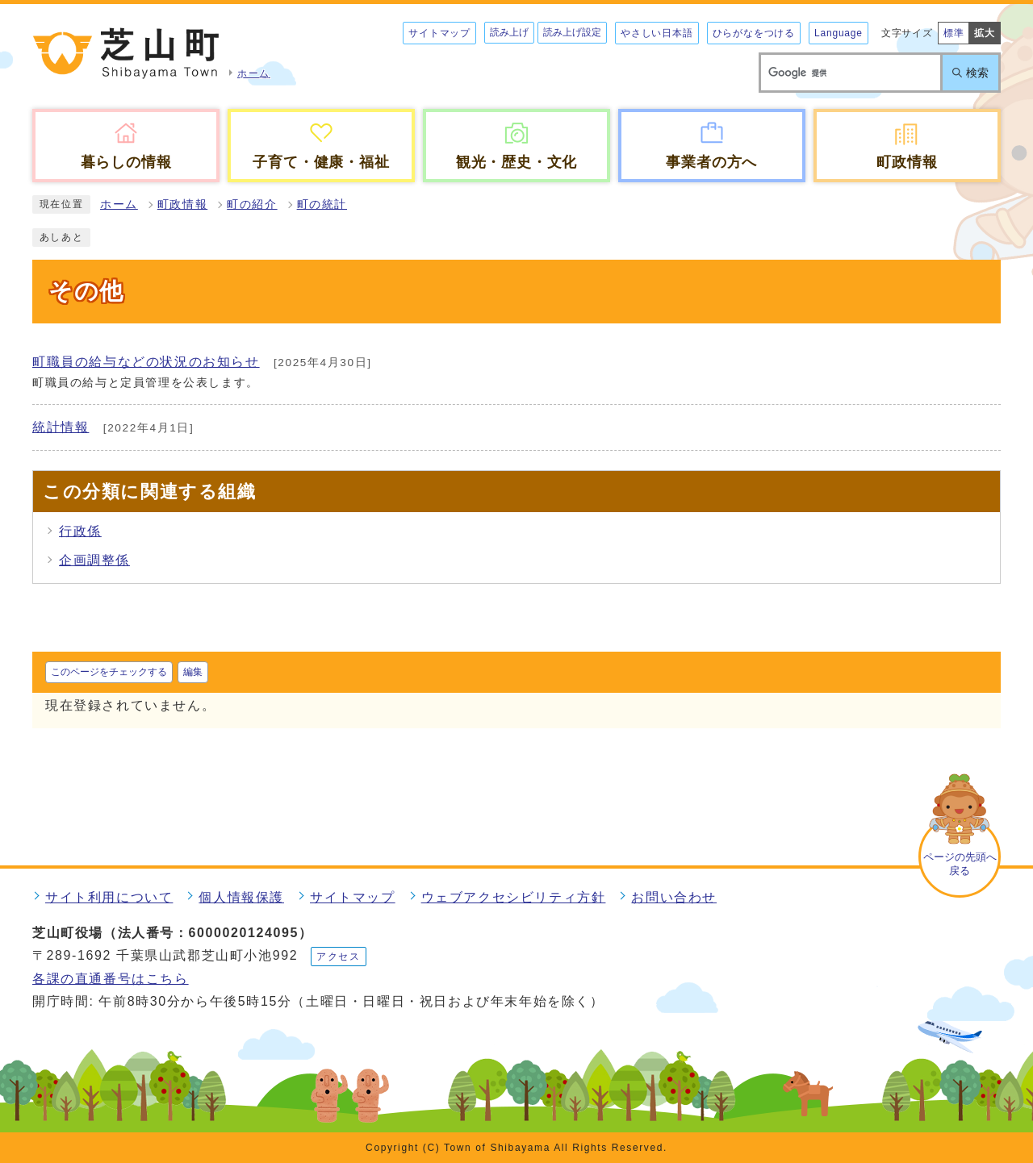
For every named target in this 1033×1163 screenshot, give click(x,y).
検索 (977, 72)
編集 (193, 671)
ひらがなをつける (754, 33)
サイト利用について (109, 897)
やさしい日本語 (657, 33)
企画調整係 (94, 560)
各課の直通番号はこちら (110, 979)
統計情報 (60, 427)
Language (838, 33)
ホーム (119, 204)
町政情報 (182, 204)
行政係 (80, 531)
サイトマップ (439, 33)
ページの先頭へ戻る (960, 864)
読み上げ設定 (572, 32)
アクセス (338, 956)
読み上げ (509, 32)
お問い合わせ (674, 897)
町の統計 (322, 204)
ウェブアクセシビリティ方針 (513, 897)
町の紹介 (252, 204)
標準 (953, 33)
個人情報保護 (241, 897)
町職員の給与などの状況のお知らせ (146, 362)
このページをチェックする (109, 671)
